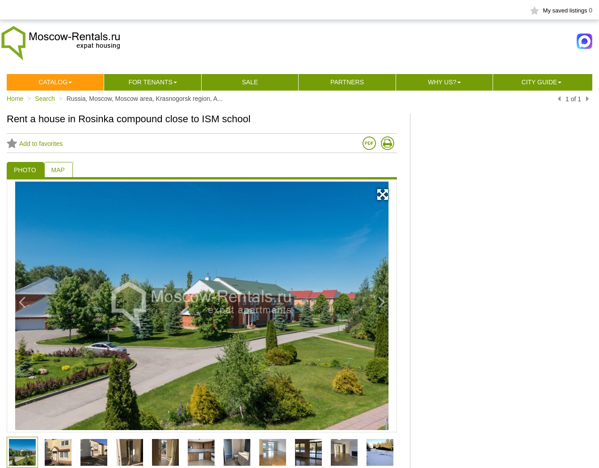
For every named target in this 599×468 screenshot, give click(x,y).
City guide (539, 82)
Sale (250, 82)
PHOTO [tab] (25, 170)
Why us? (442, 82)
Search (45, 98)
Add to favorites (35, 143)
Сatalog (52, 82)
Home (15, 98)
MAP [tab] (58, 170)
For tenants (150, 82)
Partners (347, 82)
